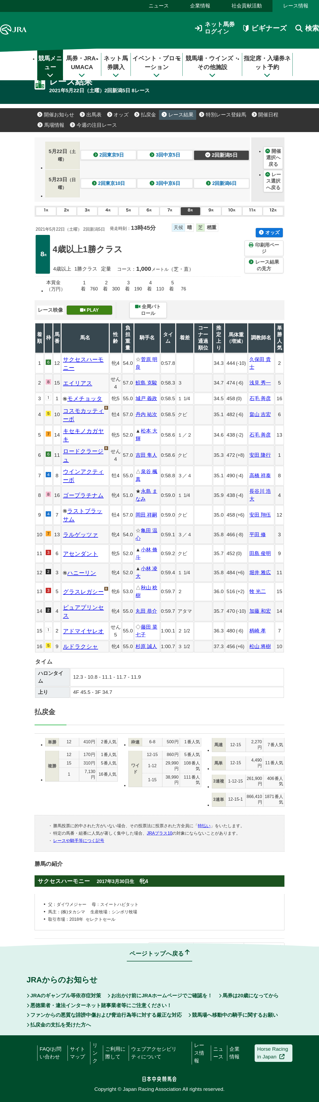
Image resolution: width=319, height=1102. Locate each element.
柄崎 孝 (257, 631)
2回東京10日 (108, 183)
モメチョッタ (84, 398)
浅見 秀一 (260, 383)
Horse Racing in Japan (272, 1052)
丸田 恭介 (146, 611)
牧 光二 (257, 591)
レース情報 (295, 6)
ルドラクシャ (80, 646)
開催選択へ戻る (273, 158)
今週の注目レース (93, 125)
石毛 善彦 (260, 398)
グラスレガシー (83, 592)
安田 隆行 (260, 455)
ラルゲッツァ (80, 534)
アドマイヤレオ (83, 631)
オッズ (118, 114)
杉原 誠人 (146, 646)
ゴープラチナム (83, 495)
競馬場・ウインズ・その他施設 (212, 66)
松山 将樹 (260, 646)
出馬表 (91, 114)
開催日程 (265, 114)
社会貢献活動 (247, 6)
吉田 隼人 (146, 455)
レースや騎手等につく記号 (78, 840)
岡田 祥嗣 (146, 515)
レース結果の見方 (264, 265)
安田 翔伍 (260, 515)
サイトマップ (77, 1052)
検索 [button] (307, 28)
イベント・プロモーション (156, 66)
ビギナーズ (265, 28)
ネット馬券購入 (116, 66)
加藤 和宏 (260, 611)
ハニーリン (81, 573)
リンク (95, 1052)
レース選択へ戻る (273, 181)
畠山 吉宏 (260, 414)
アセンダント (80, 554)
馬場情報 (50, 125)
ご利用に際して (115, 1052)
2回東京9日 (108, 155)
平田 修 (257, 534)
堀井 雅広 (260, 572)
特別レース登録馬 (222, 114)
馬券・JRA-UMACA (82, 66)
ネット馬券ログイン (215, 28)
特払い (204, 826)
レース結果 (178, 114)
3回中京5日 (165, 155)
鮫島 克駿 (146, 383)
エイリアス (77, 383)
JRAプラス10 (159, 833)
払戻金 (145, 114)
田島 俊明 (260, 553)
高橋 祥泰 (260, 475)
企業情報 (200, 6)
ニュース (159, 6)
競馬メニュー (50, 66)
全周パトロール (148, 310)
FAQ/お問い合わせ (50, 1052)
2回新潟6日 (221, 183)
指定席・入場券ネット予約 (267, 66)
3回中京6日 (165, 183)
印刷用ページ (264, 248)
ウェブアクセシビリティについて (154, 1052)
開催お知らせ (55, 114)
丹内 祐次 (146, 414)
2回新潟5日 (221, 155)
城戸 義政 (146, 398)
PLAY (89, 310)
